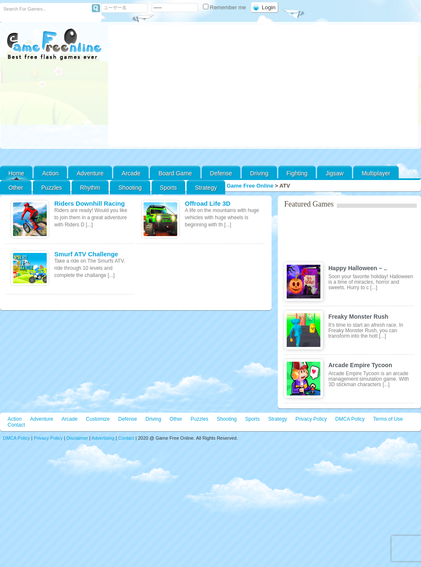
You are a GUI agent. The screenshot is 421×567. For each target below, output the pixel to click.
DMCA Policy (350, 419)
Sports (168, 187)
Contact (16, 425)
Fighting (297, 173)
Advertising (102, 438)
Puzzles (51, 187)
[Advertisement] (263, 86)
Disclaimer (77, 438)
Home (16, 173)
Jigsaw (334, 173)
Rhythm (90, 187)
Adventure (90, 173)
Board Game (175, 173)
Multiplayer (376, 173)
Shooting (129, 187)
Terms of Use (388, 419)
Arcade (131, 173)
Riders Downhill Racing (89, 203)
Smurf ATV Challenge (86, 254)
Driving (259, 173)
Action (50, 173)
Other (176, 419)
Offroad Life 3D (207, 203)
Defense (221, 173)
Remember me (225, 7)
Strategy (206, 187)
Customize (98, 419)
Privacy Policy (311, 419)
